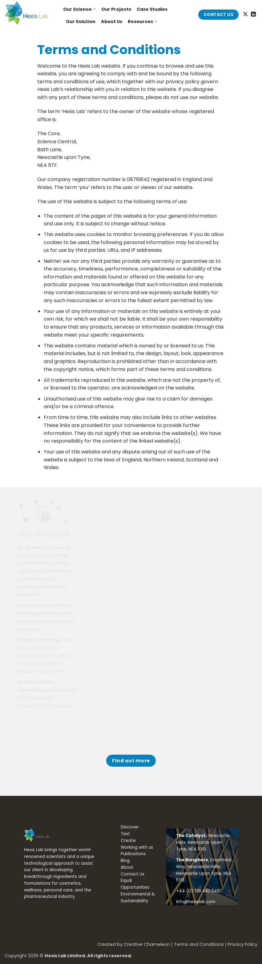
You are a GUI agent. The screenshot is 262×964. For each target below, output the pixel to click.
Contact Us (132, 874)
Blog (125, 860)
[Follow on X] (245, 14)
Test (125, 834)
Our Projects (116, 9)
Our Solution (80, 21)
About (127, 867)
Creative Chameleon (147, 944)
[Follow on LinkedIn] (253, 14)
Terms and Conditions (199, 944)
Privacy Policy (242, 944)
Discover (130, 827)
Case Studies (152, 9)
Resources (142, 21)
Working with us (137, 847)
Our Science (79, 9)
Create (128, 841)
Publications (133, 854)
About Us (111, 21)
